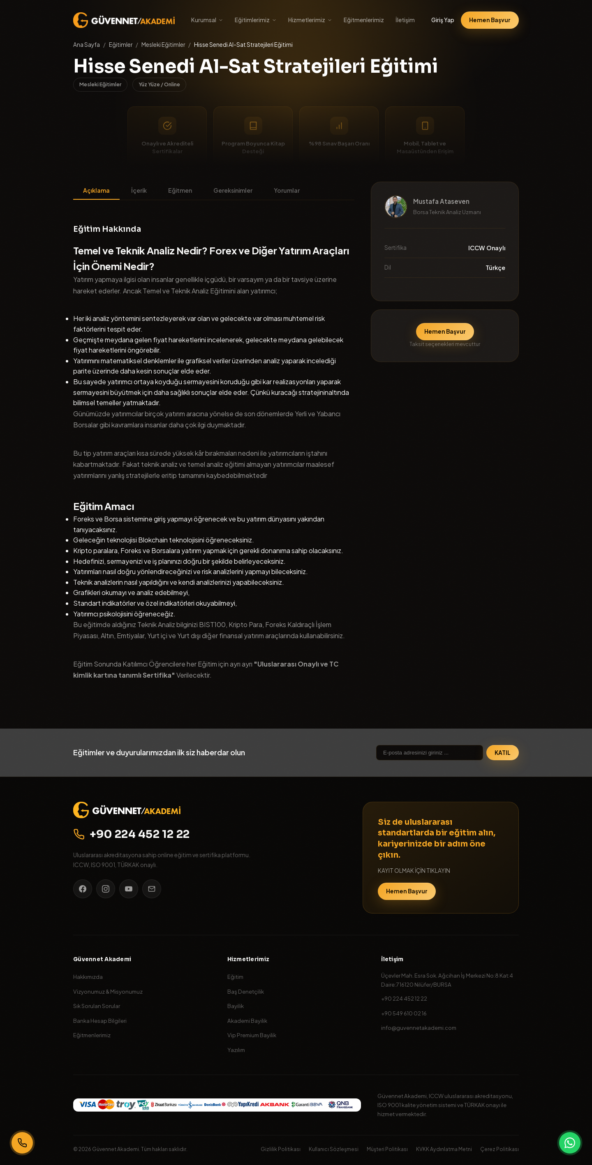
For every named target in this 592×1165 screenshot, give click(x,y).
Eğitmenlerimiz (364, 19)
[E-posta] (151, 888)
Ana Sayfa (86, 44)
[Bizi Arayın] (22, 1142)
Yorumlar (287, 190)
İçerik (139, 190)
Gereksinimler (232, 190)
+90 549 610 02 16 (404, 1013)
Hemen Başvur (490, 19)
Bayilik (235, 1005)
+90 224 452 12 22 (131, 834)
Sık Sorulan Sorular (96, 1005)
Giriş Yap (442, 19)
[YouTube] (128, 888)
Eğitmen (180, 190)
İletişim (405, 19)
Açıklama (96, 190)
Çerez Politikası (499, 1149)
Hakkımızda (88, 976)
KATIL (503, 752)
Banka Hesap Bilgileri (100, 1020)
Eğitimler (120, 44)
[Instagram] (105, 888)
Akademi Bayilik (247, 1020)
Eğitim (235, 976)
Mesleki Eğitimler (163, 44)
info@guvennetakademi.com (418, 1027)
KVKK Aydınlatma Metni (444, 1149)
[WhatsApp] (569, 1142)
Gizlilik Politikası (281, 1149)
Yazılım (236, 1049)
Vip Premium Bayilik (251, 1034)
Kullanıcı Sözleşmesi (333, 1149)
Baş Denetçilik (245, 991)
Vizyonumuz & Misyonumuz (108, 991)
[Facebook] (82, 888)
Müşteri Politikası (387, 1149)
